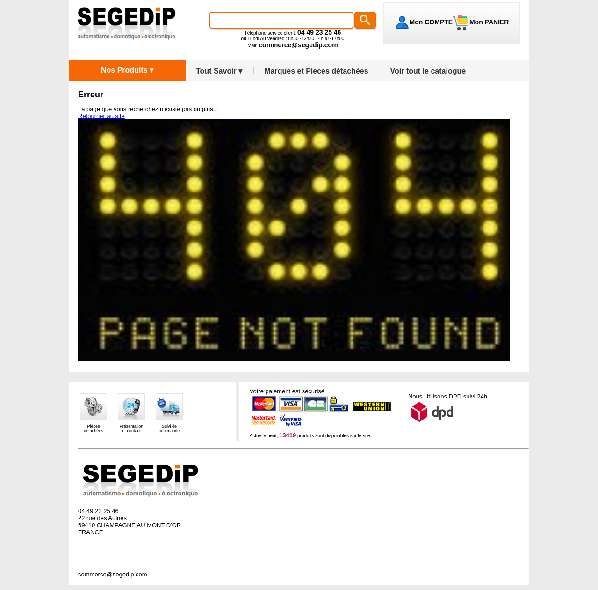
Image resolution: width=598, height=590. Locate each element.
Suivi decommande (169, 428)
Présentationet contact (132, 428)
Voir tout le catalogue (428, 71)
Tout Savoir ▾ (219, 71)
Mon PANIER (488, 22)
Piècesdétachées (93, 428)
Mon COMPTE (431, 22)
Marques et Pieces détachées (316, 71)
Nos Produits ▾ (127, 70)
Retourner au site (101, 115)
